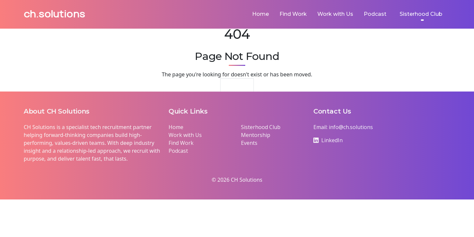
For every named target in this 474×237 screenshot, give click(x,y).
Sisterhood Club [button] (421, 14)
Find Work (293, 14)
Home (260, 14)
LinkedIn (328, 140)
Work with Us (335, 14)
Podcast (375, 14)
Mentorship (255, 135)
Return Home (237, 87)
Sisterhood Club (260, 127)
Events (249, 142)
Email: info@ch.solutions (343, 127)
